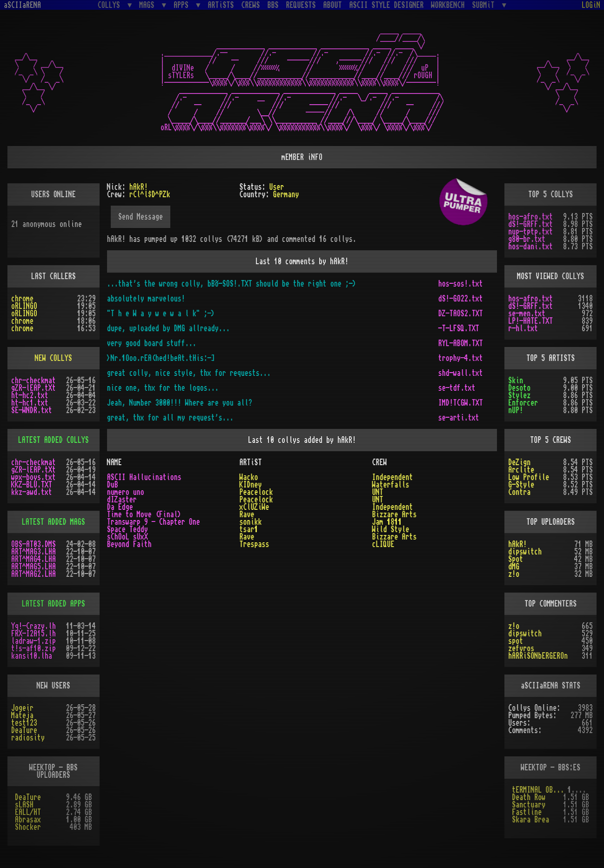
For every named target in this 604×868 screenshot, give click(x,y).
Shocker (28, 827)
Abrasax (28, 819)
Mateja (22, 715)
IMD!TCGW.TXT (460, 403)
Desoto (519, 388)
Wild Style (390, 529)
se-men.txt (526, 313)
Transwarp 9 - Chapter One (153, 522)
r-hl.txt (523, 328)
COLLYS (111, 4)
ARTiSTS (221, 5)
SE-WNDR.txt (31, 410)
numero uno (125, 492)
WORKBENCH (448, 5)
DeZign (519, 462)
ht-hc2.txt (29, 395)
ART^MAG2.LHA (33, 574)
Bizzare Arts (394, 514)
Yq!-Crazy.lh (33, 626)
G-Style (521, 484)
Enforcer (523, 403)
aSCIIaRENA (22, 5)
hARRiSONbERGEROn (538, 656)
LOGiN (591, 5)
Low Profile (528, 477)
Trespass (254, 544)
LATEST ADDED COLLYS (53, 440)
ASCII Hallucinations (144, 477)
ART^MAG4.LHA (33, 559)
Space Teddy (127, 529)
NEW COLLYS (53, 358)
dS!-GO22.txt (460, 298)
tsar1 (249, 529)
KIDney (251, 484)
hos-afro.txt (530, 216)
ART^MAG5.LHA (33, 566)
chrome (22, 298)
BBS (273, 5)
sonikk (251, 522)
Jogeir (22, 708)
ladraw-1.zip (33, 641)
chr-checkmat (33, 380)
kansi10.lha (31, 656)
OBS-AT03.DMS (33, 544)
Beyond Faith (129, 544)
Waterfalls (390, 484)
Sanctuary (528, 804)
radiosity (28, 737)
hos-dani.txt (530, 246)
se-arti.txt (458, 417)
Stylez (519, 395)
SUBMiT (485, 4)
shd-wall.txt (460, 373)
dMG (513, 566)
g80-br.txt (526, 239)
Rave (247, 514)
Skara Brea (530, 819)
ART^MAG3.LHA (33, 551)
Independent (392, 477)
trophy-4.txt (460, 358)
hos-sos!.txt (460, 283)
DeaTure (24, 730)
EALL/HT (28, 812)
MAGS (148, 4)
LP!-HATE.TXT (530, 321)
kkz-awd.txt (31, 492)
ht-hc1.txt (29, 403)
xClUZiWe (254, 507)
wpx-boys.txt (33, 477)
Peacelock (256, 492)
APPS (183, 4)
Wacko (249, 477)
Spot (515, 559)
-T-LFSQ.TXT (458, 328)
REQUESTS (301, 5)
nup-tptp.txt (530, 231)
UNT (377, 492)
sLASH (24, 804)
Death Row (528, 797)
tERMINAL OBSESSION (539, 790)
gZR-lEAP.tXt (33, 388)
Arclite (521, 470)
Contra (519, 492)
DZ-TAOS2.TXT (460, 313)
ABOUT (332, 5)
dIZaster (122, 499)
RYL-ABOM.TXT (460, 343)
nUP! (515, 410)
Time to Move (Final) (144, 514)
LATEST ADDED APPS (53, 604)
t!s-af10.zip (33, 648)
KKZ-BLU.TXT (31, 484)
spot (515, 641)
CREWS (251, 5)
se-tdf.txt (457, 388)
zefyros (521, 648)
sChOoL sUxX (127, 537)
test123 (24, 723)
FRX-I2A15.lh (33, 633)
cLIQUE (383, 544)
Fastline (527, 812)
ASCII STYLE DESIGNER (386, 5)
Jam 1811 (387, 522)
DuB (112, 484)
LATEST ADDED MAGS (53, 522)
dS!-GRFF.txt (530, 224)
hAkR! (517, 544)
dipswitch (525, 551)
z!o (513, 574)
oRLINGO (24, 306)
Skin (515, 380)
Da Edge (120, 507)
